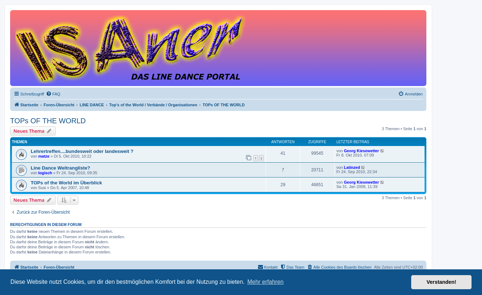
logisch (45, 173)
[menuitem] (53, 94)
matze (44, 156)
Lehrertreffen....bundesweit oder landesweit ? (82, 151)
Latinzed (352, 167)
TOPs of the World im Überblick (66, 182)
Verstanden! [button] (441, 282)
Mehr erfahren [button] (265, 282)
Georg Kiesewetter (361, 151)
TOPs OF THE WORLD (48, 121)
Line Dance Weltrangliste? (60, 168)
